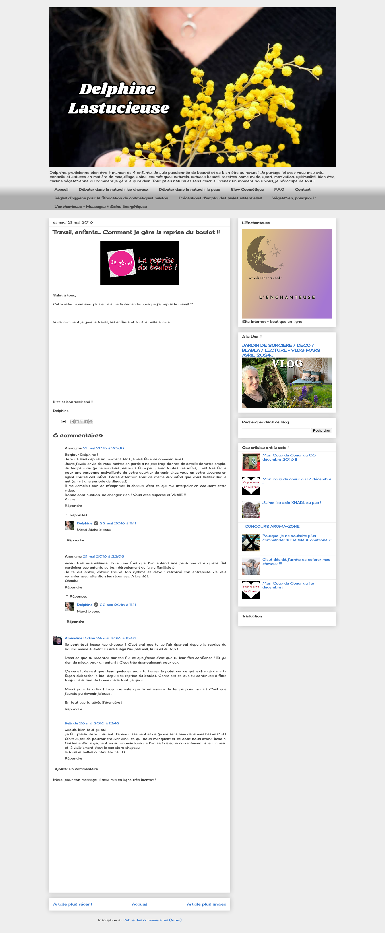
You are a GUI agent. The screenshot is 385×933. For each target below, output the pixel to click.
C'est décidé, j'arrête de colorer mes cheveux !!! (296, 561)
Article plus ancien (206, 904)
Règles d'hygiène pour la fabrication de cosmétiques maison (111, 198)
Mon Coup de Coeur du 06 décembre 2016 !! (289, 457)
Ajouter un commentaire (76, 769)
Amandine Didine (80, 638)
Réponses (78, 515)
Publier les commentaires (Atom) (152, 920)
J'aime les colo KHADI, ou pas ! (291, 502)
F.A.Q (279, 189)
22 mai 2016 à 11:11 (118, 523)
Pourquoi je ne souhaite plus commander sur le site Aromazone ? (296, 537)
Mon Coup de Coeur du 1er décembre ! (288, 585)
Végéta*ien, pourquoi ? (294, 198)
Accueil (61, 189)
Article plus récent (72, 904)
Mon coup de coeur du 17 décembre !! (296, 481)
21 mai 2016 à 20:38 (103, 448)
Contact (302, 189)
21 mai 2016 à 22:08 (103, 556)
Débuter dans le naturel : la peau (189, 189)
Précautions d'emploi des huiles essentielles (220, 198)
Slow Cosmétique (247, 189)
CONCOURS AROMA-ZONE (272, 526)
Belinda (71, 723)
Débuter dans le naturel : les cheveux (113, 189)
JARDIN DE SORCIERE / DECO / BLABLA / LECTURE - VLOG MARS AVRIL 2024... (281, 350)
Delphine (84, 523)
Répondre (73, 505)
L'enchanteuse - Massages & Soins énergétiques (101, 206)
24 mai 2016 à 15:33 (116, 638)
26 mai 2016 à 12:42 (99, 723)
